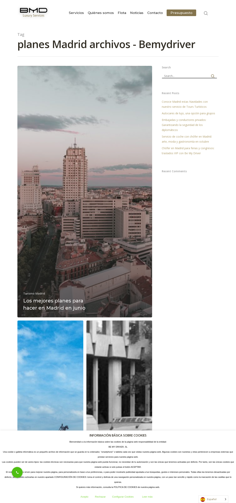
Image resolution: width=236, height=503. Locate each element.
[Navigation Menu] (216, 13)
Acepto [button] (84, 496)
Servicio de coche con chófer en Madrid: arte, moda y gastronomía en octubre (187, 139)
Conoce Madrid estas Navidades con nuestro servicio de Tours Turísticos (185, 104)
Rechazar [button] (100, 496)
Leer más (147, 496)
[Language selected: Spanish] (213, 499)
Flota (122, 13)
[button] (17, 472)
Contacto (155, 13)
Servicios (76, 13)
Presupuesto (181, 13)
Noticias (136, 13)
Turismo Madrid (34, 293)
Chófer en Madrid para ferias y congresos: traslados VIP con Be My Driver (188, 150)
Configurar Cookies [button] (123, 496)
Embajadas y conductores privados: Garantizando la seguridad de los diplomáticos (184, 125)
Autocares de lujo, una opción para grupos (188, 113)
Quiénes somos (101, 13)
